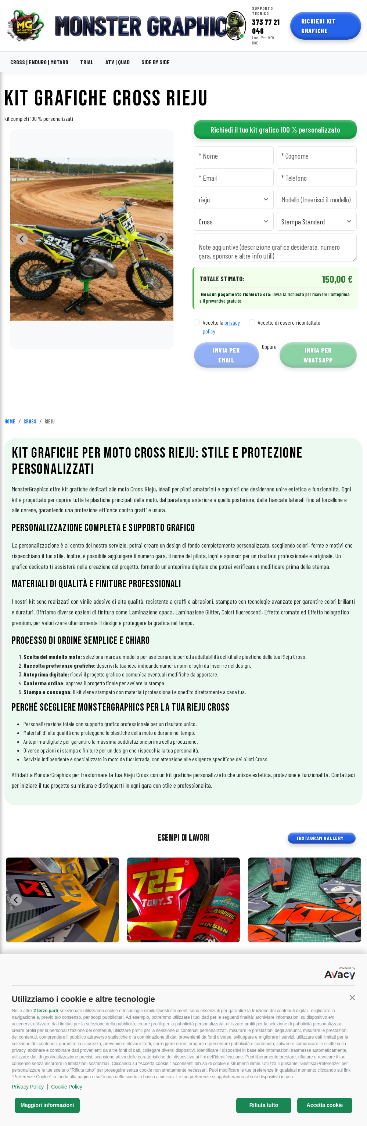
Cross (30, 421)
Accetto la (221, 327)
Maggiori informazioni (47, 1105)
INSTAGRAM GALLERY (320, 838)
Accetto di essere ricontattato (289, 322)
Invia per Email (226, 355)
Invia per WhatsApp (317, 355)
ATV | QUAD (117, 61)
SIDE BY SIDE (155, 61)
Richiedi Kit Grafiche (318, 26)
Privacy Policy (28, 1087)
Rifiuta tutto (263, 1105)
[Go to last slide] (22, 239)
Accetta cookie (325, 1105)
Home (9, 421)
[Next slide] (162, 239)
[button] (352, 997)
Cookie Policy (66, 1087)
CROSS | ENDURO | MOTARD (39, 61)
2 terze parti (45, 1010)
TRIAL (87, 61)
